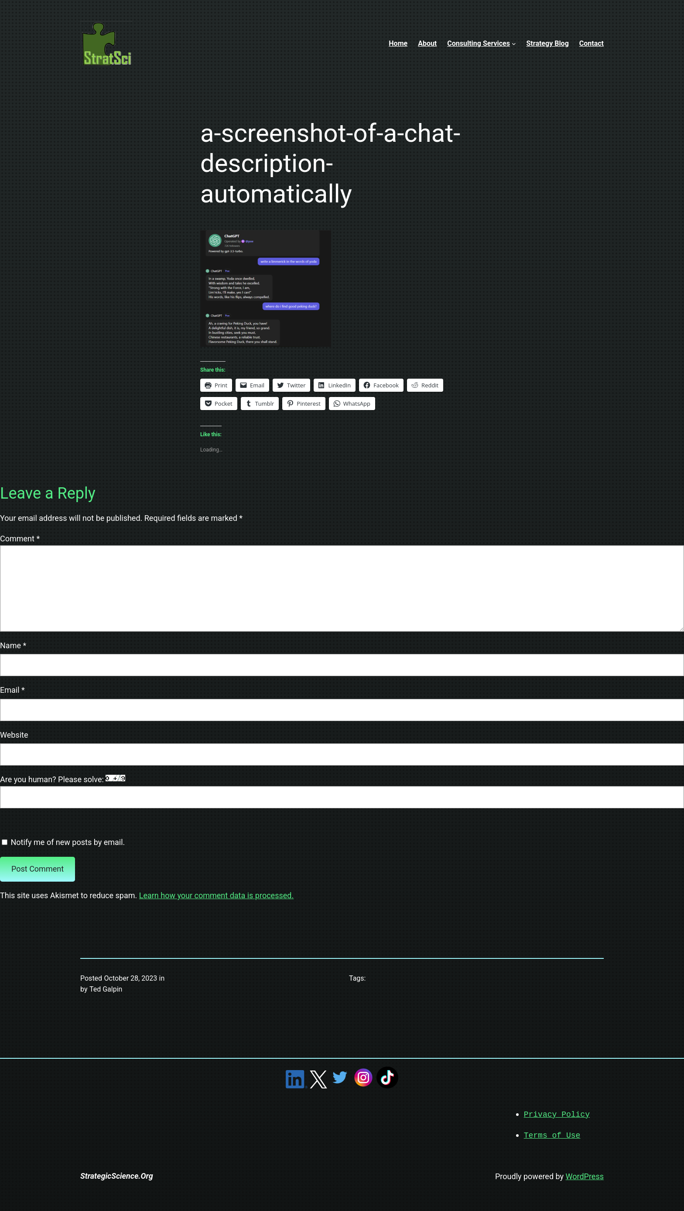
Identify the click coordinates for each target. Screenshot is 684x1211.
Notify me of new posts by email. (67, 842)
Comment (20, 538)
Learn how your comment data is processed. (216, 895)
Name (13, 645)
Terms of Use (552, 1134)
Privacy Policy (557, 1114)
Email (12, 689)
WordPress (585, 1175)
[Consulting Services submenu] (514, 43)
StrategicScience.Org (116, 1175)
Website (14, 734)
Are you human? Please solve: (342, 791)
